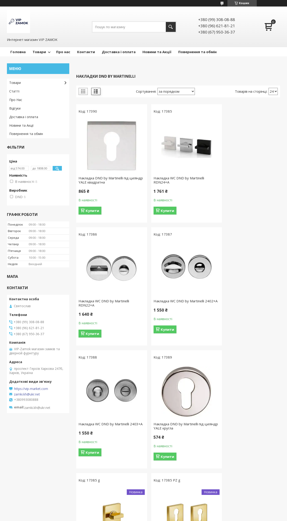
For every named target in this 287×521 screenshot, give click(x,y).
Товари (39, 51)
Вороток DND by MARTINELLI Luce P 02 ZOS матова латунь (109, 426)
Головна (18, 51)
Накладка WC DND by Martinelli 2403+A (173, 303)
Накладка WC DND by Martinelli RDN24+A (173, 180)
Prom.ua (166, 508)
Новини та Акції (156, 51)
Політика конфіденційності (197, 516)
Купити (92, 210)
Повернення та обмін (197, 51)
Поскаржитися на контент (158, 516)
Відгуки (15, 108)
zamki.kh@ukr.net (27, 394)
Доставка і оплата (119, 51)
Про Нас (15, 100)
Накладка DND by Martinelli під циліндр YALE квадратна (104, 180)
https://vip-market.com (31, 389)
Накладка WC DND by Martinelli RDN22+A (242, 180)
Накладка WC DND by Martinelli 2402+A (104, 303)
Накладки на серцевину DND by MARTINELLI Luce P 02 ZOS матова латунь (176, 428)
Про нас (63, 51)
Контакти (86, 51)
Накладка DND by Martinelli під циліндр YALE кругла (242, 303)
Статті (14, 91)
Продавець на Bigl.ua (143, 512)
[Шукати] (171, 27)
